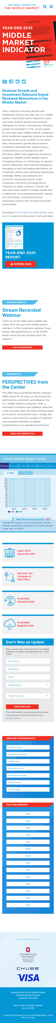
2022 (28, 835)
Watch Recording (22, 347)
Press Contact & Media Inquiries (28, 1005)
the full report (22, 212)
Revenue (4, 466)
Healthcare (14, 761)
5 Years (25, 473)
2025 (28, 814)
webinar (42, 212)
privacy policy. (13, 718)
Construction (15, 747)
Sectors (51, 466)
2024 (28, 821)
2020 (28, 849)
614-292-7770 (28, 1008)
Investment (23, 466)
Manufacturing (15, 768)
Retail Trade (14, 782)
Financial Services (17, 754)
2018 (28, 863)
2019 (28, 856)
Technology (14, 789)
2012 (28, 905)
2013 (28, 898)
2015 (28, 884)
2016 (28, 877)
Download (20, 263)
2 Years (10, 473)
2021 (28, 842)
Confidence (32, 466)
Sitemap (31, 1017)
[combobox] (28, 685)
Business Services (17, 775)
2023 (28, 828)
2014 (28, 891)
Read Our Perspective (22, 434)
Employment (14, 466)
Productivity (42, 466)
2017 (28, 870)
